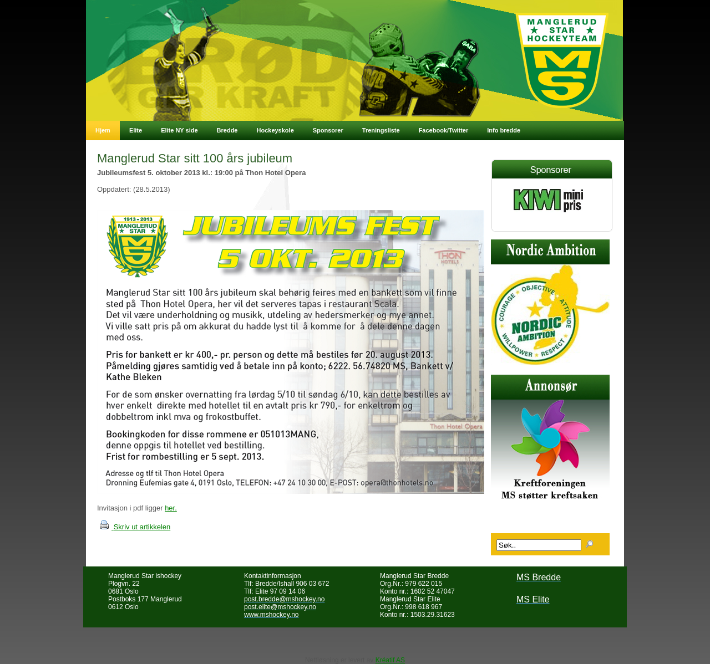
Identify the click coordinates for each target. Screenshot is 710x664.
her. (171, 508)
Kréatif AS (390, 660)
